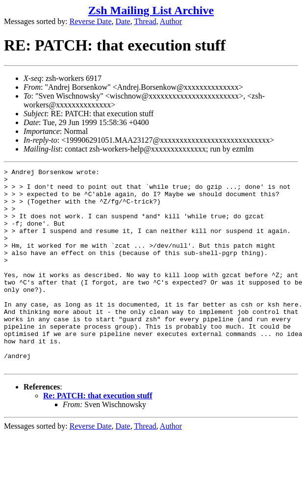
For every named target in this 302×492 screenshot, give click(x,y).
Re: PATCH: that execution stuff (97, 435)
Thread (145, 21)
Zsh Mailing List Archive (151, 10)
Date (123, 21)
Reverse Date (91, 21)
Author (171, 21)
